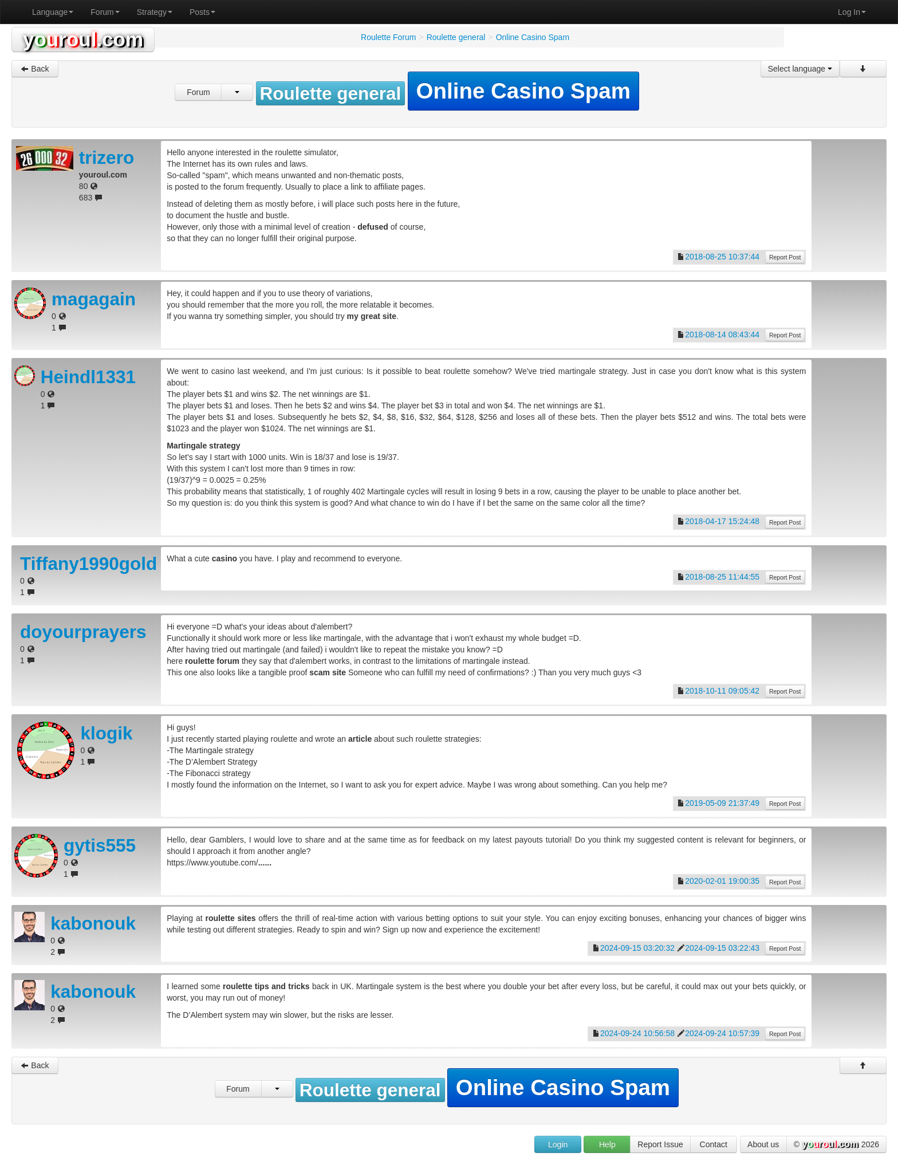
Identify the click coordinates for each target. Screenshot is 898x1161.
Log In (852, 12)
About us (763, 1144)
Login (558, 1144)
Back (35, 68)
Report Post (785, 257)
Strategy (154, 12)
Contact (713, 1144)
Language (52, 12)
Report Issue (660, 1144)
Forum (104, 12)
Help (607, 1144)
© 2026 (836, 1145)
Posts (202, 12)
